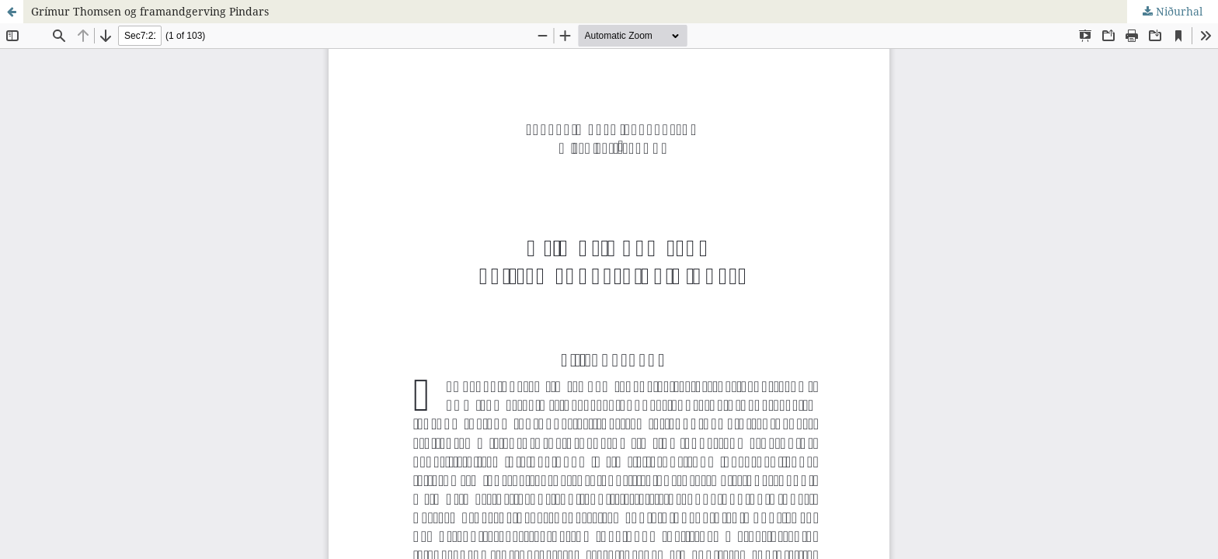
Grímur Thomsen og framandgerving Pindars (150, 11)
